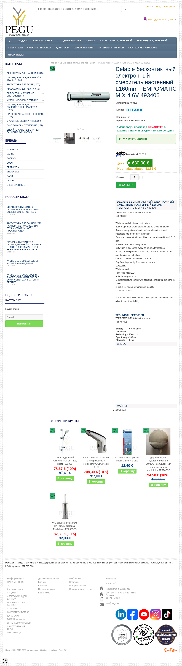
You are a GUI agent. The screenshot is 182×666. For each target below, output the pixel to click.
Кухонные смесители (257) (22, 100)
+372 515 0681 (113, 598)
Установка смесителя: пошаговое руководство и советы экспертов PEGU (25, 210)
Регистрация (169, 6)
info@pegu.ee (12, 566)
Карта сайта (44, 592)
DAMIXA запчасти (83, 47)
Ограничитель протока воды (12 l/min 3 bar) (127, 459)
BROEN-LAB (13, 171)
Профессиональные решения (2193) (25, 115)
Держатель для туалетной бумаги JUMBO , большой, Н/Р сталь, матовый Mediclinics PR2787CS (158, 464)
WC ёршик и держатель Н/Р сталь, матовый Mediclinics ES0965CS (64, 525)
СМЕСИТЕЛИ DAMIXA (39, 47)
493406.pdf (121, 410)
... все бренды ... (16, 185)
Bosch (10, 163)
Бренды (42, 582)
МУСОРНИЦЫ (16, 54)
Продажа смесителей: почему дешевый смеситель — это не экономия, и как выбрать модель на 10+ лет (25, 247)
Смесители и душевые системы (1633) (20, 94)
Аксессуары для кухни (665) (23, 89)
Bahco (10, 154)
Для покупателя (72, 40)
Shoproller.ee (170, 650)
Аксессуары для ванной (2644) (25, 73)
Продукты (22, 40)
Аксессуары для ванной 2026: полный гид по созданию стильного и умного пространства (25, 228)
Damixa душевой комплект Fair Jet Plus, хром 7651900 (65, 460)
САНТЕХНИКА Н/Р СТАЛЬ (142, 47)
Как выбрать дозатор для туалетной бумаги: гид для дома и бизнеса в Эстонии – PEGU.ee (25, 279)
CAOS (10, 176)
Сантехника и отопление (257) (25, 125)
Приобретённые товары (81, 589)
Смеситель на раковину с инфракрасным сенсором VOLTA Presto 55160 (96, 462)
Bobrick (11, 158)
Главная (53, 63)
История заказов (77, 585)
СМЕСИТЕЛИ (15, 47)
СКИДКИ (90, 40)
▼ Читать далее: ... (136, 139)
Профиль (74, 582)
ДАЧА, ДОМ (62, 47)
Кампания (43, 585)
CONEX (10, 180)
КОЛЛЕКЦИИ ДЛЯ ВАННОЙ (152, 40)
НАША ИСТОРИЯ (42, 40)
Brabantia (13, 167)
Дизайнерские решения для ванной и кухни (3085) (24, 131)
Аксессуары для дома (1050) (23, 84)
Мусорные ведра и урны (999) (24, 121)
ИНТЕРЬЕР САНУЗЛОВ (111, 47)
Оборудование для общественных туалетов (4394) (22, 107)
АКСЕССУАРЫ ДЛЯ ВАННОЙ (116, 40)
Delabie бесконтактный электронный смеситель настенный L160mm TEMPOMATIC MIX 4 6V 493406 (105, 63)
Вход (158, 6)
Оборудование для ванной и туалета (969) (24, 78)
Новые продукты (46, 589)
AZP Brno (12, 149)
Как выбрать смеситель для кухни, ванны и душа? (25, 263)
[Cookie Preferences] (5, 661)
